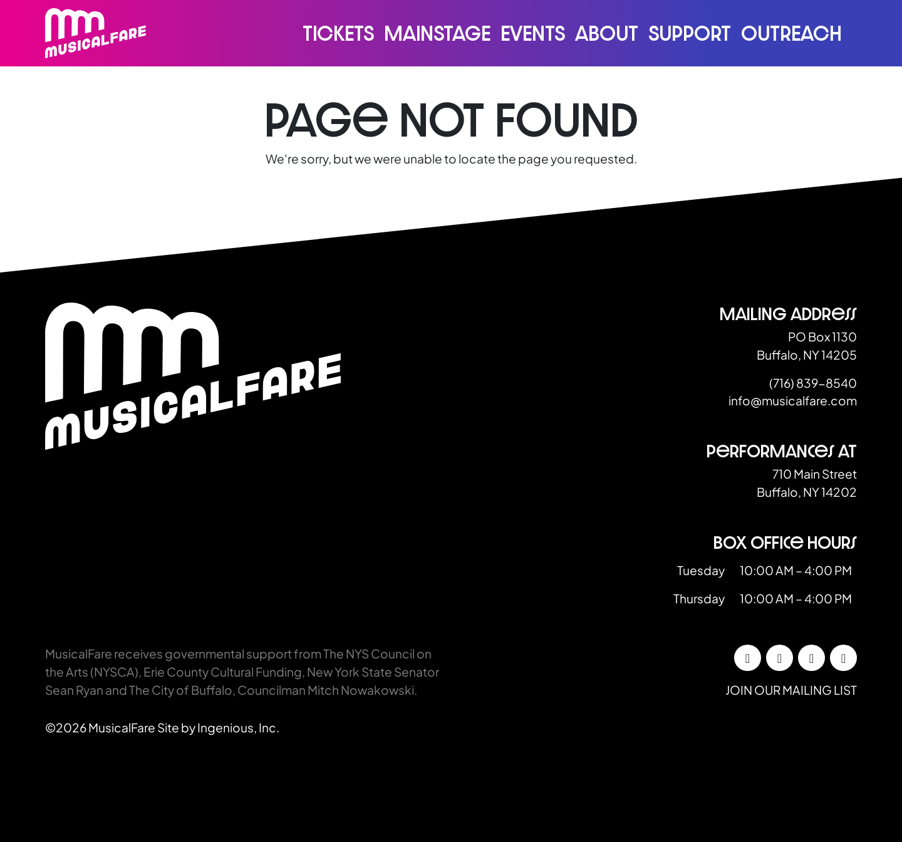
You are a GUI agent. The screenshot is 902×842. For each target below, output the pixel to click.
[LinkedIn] (811, 658)
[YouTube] (843, 658)
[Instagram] (779, 658)
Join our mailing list (791, 689)
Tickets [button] (338, 33)
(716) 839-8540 (813, 382)
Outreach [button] (791, 33)
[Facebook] (747, 658)
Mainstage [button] (437, 33)
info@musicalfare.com (792, 400)
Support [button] (689, 33)
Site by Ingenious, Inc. (218, 727)
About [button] (606, 33)
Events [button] (532, 33)
